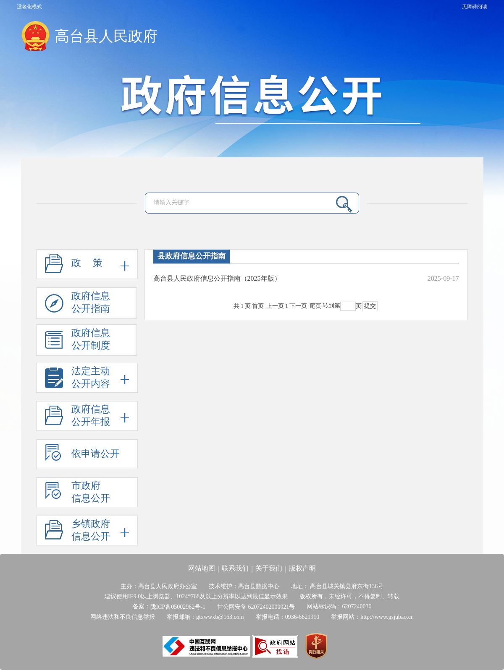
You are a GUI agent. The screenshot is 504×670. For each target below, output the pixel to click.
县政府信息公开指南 (192, 256)
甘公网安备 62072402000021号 (256, 607)
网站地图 (201, 568)
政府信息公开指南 (77, 305)
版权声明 (302, 568)
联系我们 (235, 568)
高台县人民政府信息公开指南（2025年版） (217, 278)
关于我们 (268, 568)
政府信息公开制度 (77, 342)
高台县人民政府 (106, 36)
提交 (370, 306)
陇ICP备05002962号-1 (177, 607)
